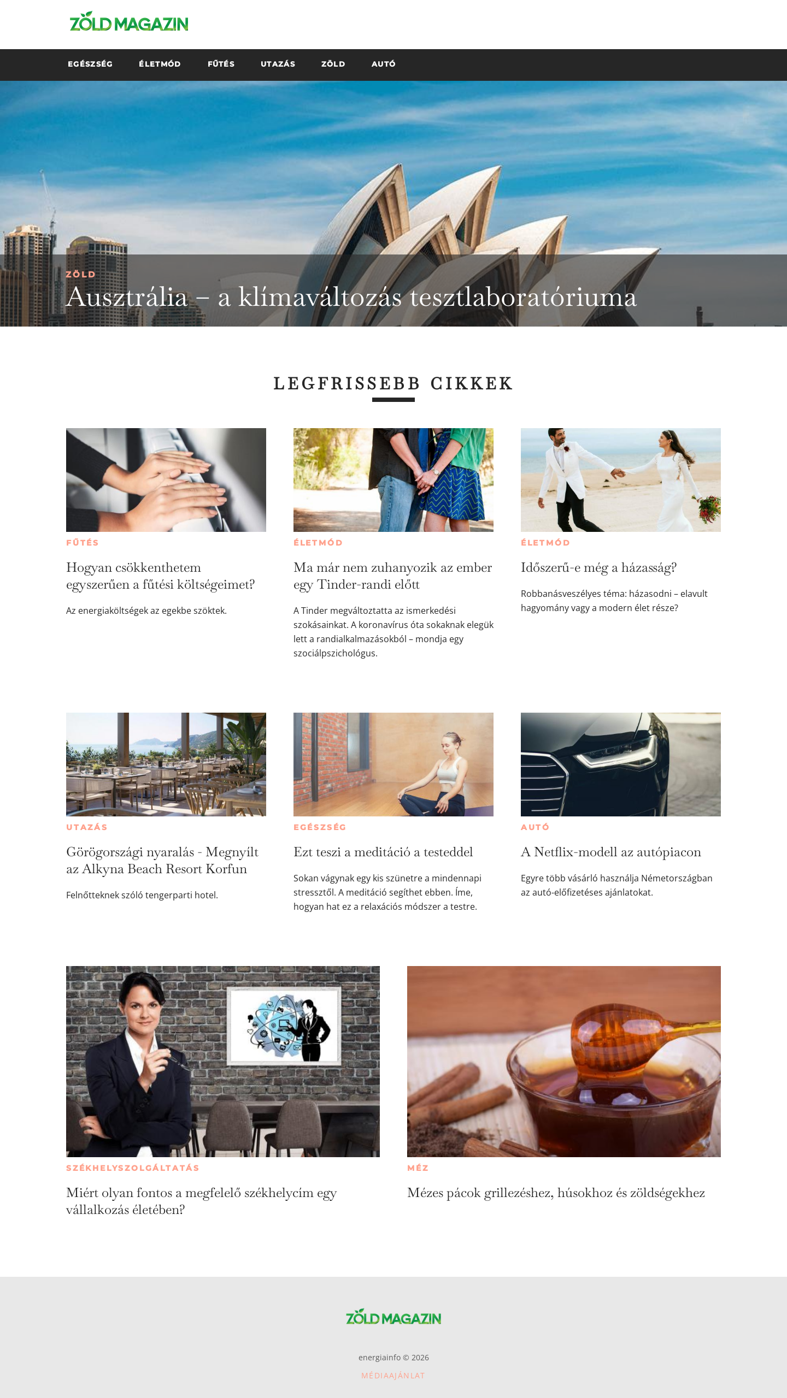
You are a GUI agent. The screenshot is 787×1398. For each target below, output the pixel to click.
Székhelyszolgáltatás (133, 1168)
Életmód (318, 543)
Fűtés (82, 543)
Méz (417, 1168)
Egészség (320, 827)
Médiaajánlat (393, 1375)
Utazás (87, 827)
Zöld (81, 274)
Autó (535, 827)
